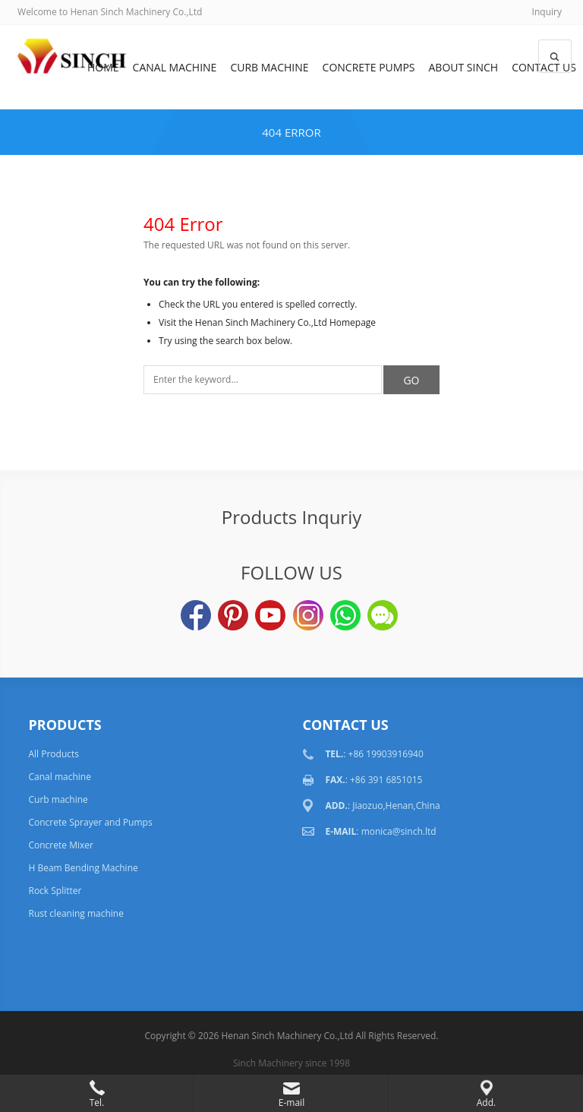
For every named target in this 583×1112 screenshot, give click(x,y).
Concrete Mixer (60, 845)
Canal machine (175, 67)
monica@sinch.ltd (398, 831)
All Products (53, 753)
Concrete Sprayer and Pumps (90, 822)
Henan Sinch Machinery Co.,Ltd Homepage (285, 322)
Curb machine (269, 67)
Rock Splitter (54, 890)
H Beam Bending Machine (82, 867)
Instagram (308, 615)
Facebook (196, 615)
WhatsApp (345, 615)
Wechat (382, 615)
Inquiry (547, 11)
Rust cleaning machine (75, 913)
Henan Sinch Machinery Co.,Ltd (288, 1035)
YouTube (270, 615)
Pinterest (233, 615)
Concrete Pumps (369, 67)
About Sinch (464, 67)
